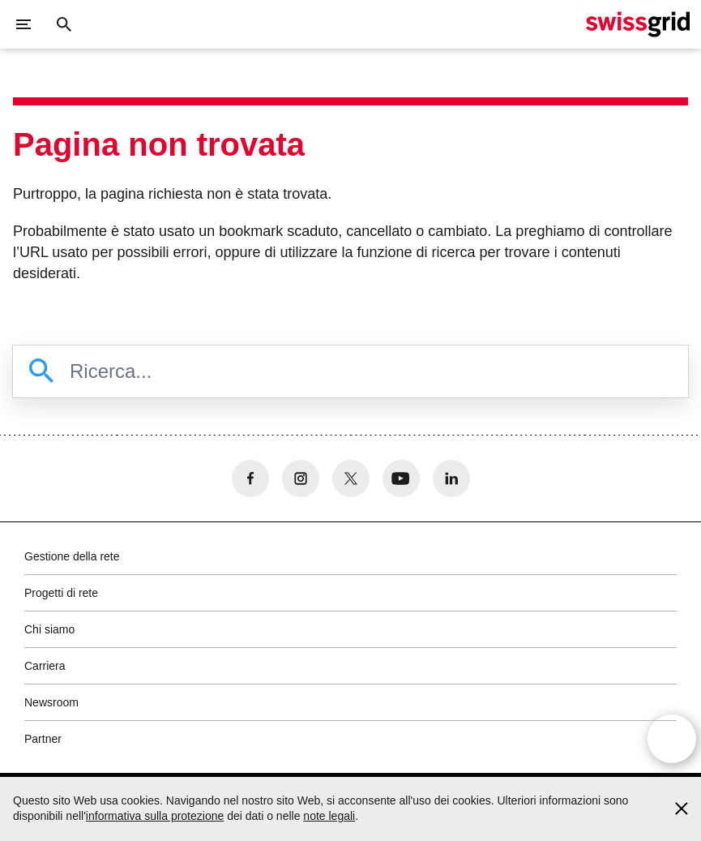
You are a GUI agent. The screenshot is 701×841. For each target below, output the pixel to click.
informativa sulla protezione (155, 815)
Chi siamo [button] (49, 629)
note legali (329, 815)
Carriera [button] (45, 665)
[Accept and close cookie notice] (681, 808)
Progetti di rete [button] (61, 592)
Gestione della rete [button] (72, 556)
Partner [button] (43, 738)
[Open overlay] (672, 738)
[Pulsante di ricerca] (64, 24)
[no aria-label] (250, 478)
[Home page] (638, 24)
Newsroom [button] (51, 702)
